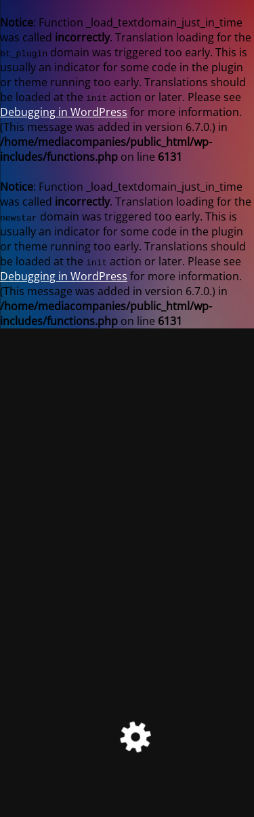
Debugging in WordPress (63, 111)
